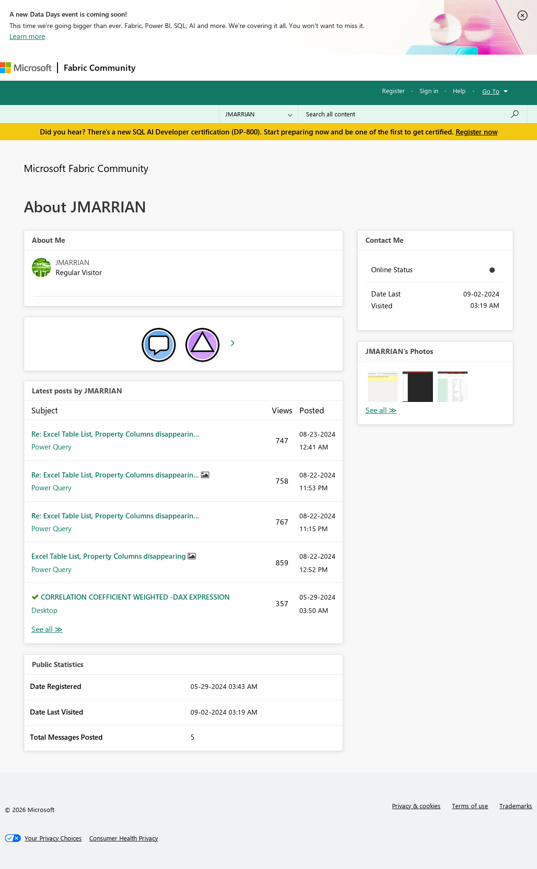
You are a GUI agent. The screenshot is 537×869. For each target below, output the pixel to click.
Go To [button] (490, 91)
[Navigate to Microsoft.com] (25, 67)
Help (459, 90)
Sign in (429, 90)
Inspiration (198, 67)
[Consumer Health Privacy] (123, 838)
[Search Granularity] (259, 114)
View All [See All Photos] (381, 410)
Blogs (322, 67)
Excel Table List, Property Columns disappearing (109, 556)
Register (393, 90)
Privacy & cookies (416, 806)
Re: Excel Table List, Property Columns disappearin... (115, 434)
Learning (359, 67)
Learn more (27, 36)
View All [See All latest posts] (47, 629)
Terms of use (470, 806)
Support (399, 67)
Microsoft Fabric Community (86, 167)
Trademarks (515, 806)
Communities (280, 67)
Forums (157, 67)
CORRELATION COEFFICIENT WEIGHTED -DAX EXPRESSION (135, 597)
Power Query (51, 446)
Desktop (44, 610)
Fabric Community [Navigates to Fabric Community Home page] (99, 67)
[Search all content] (412, 114)
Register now (477, 131)
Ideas (237, 67)
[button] (383, 387)
